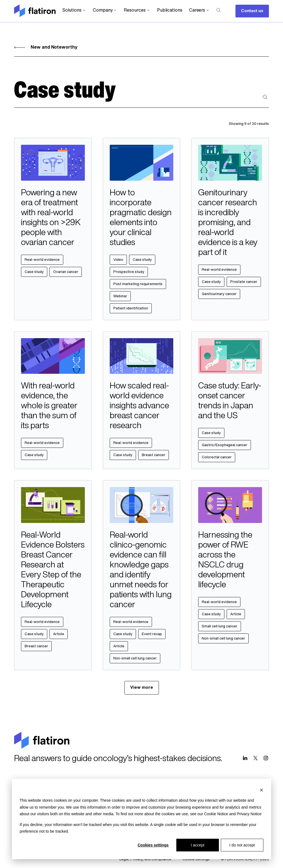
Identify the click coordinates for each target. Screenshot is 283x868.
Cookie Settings (196, 859)
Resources (137, 10)
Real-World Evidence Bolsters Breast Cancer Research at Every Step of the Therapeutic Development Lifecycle (53, 570)
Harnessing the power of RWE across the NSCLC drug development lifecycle (225, 560)
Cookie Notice (216, 814)
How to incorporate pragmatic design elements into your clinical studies (141, 218)
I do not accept (242, 845)
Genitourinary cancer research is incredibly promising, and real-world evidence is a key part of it (227, 223)
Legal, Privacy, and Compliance (145, 859)
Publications (169, 10)
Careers (199, 10)
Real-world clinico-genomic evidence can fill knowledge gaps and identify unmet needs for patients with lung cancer (141, 570)
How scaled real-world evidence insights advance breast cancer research (139, 406)
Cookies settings (153, 845)
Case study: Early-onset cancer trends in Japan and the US (229, 401)
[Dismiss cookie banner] (261, 790)
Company (105, 10)
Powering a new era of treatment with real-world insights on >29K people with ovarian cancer (51, 218)
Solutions (74, 10)
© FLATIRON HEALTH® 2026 (245, 859)
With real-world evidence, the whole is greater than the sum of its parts (49, 406)
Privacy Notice (249, 814)
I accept (197, 845)
